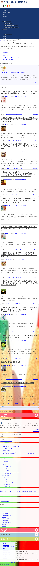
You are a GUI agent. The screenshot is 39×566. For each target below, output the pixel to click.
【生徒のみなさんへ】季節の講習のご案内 (11, 446)
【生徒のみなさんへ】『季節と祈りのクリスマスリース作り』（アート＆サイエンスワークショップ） (19, 146)
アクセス (5, 38)
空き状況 (5, 54)
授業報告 (6, 479)
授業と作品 (5, 16)
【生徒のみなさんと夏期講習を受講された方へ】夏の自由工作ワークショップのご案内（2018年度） (19, 228)
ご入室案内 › (36, 431)
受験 (7, 493)
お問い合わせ (5, 539)
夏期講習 (9, 493)
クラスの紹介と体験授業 (5, 415)
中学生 (34, 491)
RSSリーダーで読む (5, 501)
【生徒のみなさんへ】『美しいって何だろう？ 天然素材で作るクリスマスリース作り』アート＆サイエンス (19, 255)
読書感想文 (6, 463)
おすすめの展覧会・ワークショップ (20, 493)
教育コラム (6, 477)
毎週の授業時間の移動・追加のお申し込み (12, 27)
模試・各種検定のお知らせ (8, 59)
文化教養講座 (7, 484)
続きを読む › (35, 82)
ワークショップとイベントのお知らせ (11, 57)
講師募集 (5, 36)
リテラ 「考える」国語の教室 (9, 562)
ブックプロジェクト (29, 491)
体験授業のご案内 (6, 12)
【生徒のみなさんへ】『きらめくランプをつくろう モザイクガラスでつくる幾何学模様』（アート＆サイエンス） (19, 119)
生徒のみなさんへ (6, 21)
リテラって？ (5, 10)
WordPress (7, 564)
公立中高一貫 (13, 493)
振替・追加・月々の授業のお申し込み (11, 25)
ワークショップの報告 (9, 482)
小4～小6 (13, 491)
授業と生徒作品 (5, 475)
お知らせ (4, 464)
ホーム (4, 8)
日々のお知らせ (6, 52)
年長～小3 (18, 491)
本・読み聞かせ (23, 491)
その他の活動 (7, 486)
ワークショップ (28, 493)
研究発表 (9, 491)
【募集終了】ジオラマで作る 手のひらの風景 (17, 383)
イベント (5, 29)
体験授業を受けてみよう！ (7, 515)
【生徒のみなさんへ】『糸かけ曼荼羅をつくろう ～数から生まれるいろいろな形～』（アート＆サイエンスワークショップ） (19, 200)
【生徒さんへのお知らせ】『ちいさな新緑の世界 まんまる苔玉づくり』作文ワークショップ (19, 336)
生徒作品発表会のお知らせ (11, 362)
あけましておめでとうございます (9, 452)
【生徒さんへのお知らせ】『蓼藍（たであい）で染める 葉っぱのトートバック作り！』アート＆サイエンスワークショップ (19, 309)
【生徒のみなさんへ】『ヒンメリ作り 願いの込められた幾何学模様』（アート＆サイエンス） (19, 92)
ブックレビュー (5, 461)
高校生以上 (4, 493)
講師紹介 (5, 14)
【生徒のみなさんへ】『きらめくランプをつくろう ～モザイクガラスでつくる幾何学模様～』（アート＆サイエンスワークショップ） (19, 174)
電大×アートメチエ (8, 34)
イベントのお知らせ (8, 23)
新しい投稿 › (2, 408)
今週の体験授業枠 (6, 450)
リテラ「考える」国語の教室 (20, 96)
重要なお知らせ (6, 55)
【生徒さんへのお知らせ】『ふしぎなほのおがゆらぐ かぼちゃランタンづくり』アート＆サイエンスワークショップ (19, 283)
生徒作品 (6, 481)
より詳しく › (36, 429)
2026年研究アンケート (7, 448)
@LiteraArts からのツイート (6, 441)
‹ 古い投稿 (2, 406)
